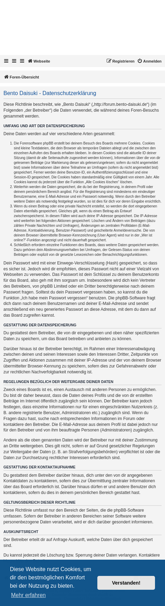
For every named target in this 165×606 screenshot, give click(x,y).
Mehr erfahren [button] (28, 595)
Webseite (38, 60)
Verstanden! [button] (126, 583)
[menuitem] (149, 61)
